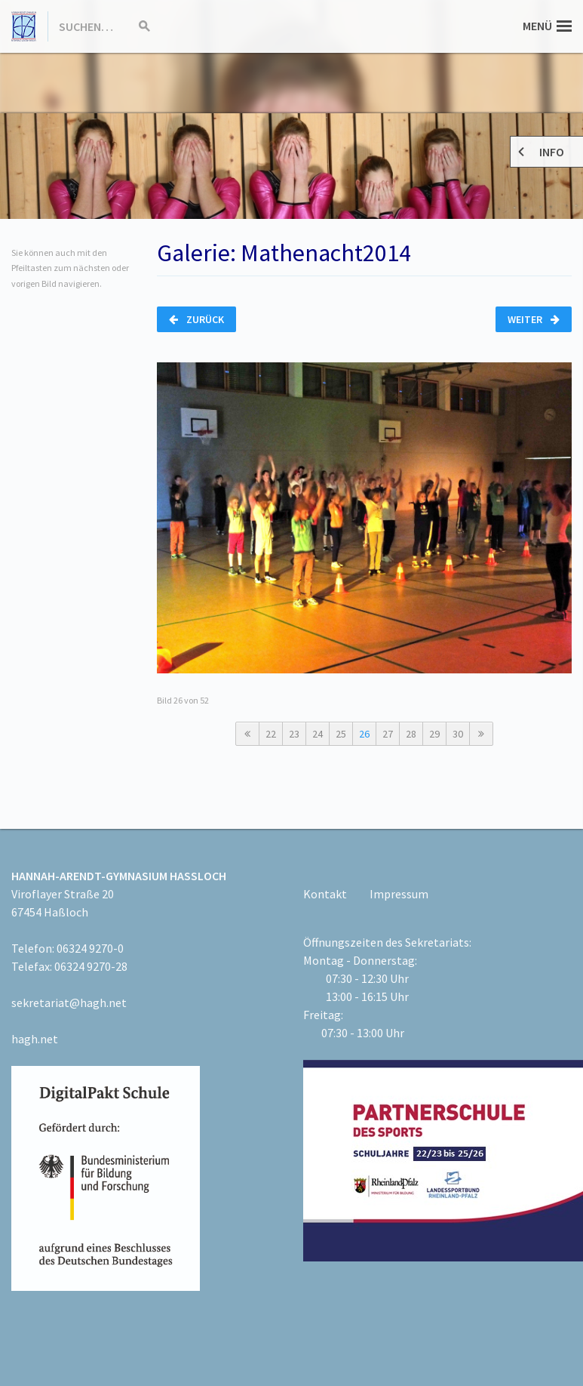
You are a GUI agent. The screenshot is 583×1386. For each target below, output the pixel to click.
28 (411, 734)
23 (294, 734)
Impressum (399, 893)
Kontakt (325, 893)
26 (364, 734)
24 (317, 734)
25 (341, 734)
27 (387, 734)
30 (458, 734)
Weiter (534, 319)
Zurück (196, 319)
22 (270, 734)
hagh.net (34, 1038)
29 (434, 734)
